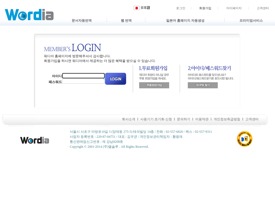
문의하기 (183, 119)
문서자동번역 (82, 20)
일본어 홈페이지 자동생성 (185, 20)
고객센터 (263, 8)
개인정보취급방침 (227, 119)
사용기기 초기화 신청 (156, 119)
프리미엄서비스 (251, 20)
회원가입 (205, 8)
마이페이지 (234, 8)
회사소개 (128, 119)
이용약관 (202, 119)
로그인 (180, 8)
